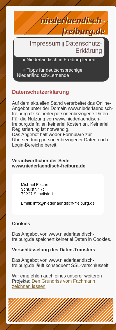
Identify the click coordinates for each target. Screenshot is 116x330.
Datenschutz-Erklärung (83, 47)
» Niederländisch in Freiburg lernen (59, 59)
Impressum (45, 43)
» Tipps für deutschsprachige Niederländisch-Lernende (49, 73)
